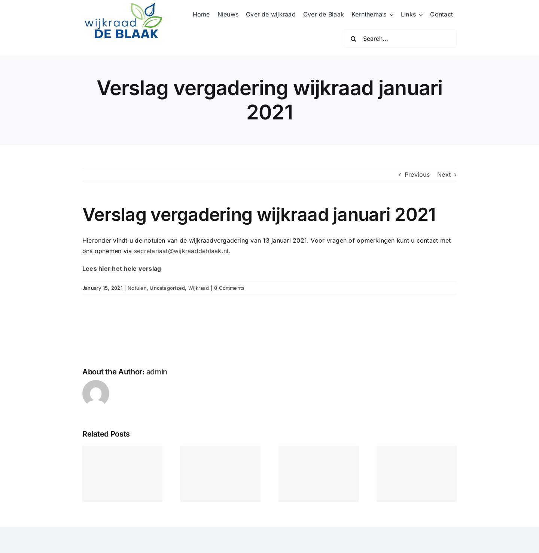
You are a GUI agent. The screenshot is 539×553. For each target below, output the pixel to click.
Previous (417, 174)
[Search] (353, 38)
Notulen (137, 288)
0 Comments (229, 288)
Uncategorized (167, 288)
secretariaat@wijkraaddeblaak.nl (181, 251)
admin (157, 371)
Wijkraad (198, 288)
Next (444, 174)
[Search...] (400, 38)
